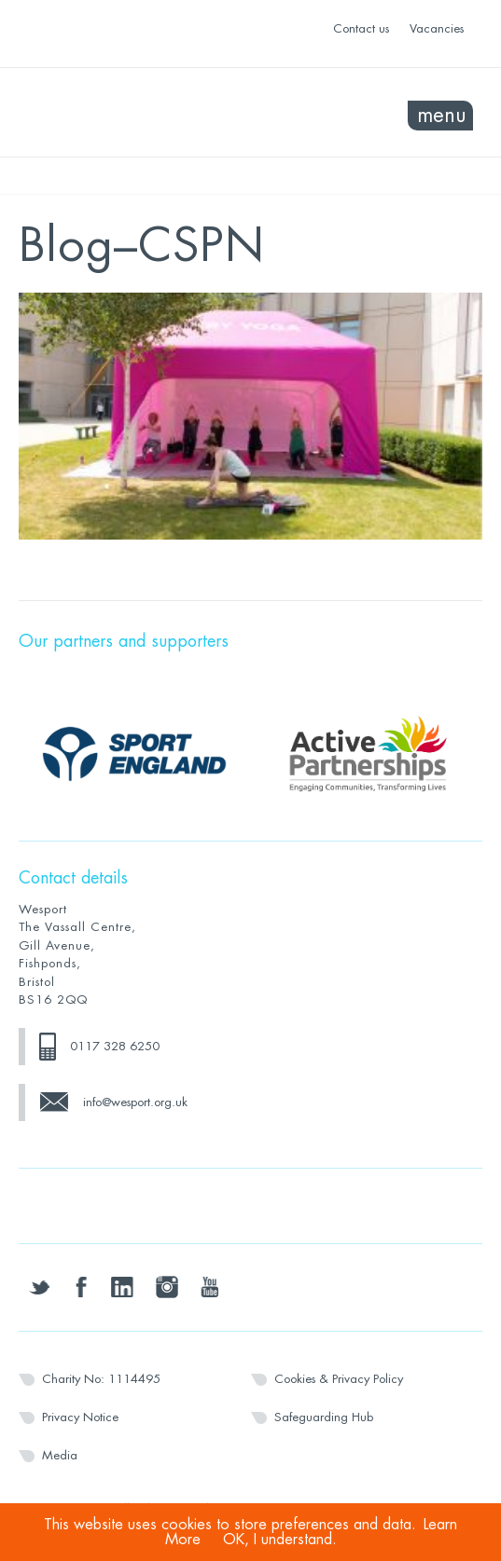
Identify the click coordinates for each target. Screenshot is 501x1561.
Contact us (361, 28)
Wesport (135, 112)
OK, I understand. (280, 1539)
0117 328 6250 (115, 1046)
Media (59, 1455)
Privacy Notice (80, 1417)
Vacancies (437, 28)
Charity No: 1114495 (101, 1379)
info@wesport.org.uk (135, 1102)
